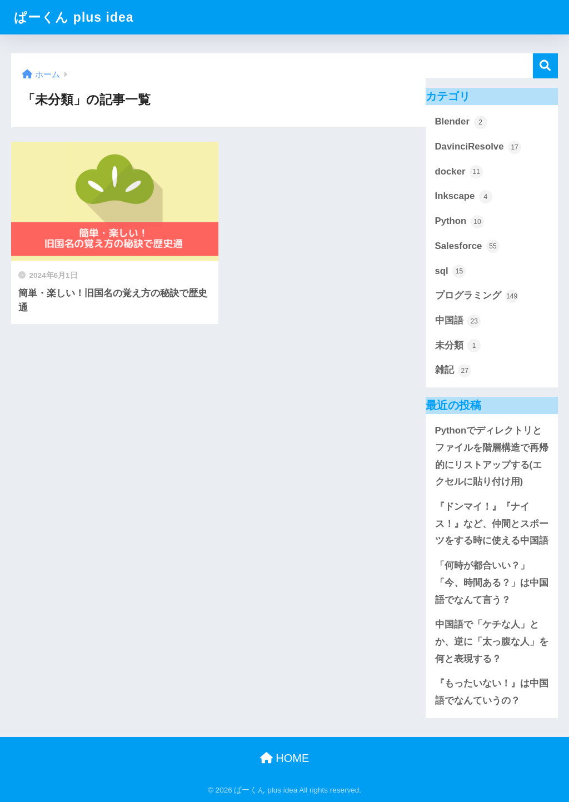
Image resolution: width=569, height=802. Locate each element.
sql (450, 271)
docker (459, 171)
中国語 (458, 321)
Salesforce (467, 246)
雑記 (453, 370)
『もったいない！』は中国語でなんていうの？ (491, 692)
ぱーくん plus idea (73, 17)
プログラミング (477, 296)
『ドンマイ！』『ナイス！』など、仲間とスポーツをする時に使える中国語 (491, 523)
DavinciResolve (478, 147)
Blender (461, 122)
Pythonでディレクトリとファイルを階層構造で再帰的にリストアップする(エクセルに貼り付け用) (491, 456)
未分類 (458, 345)
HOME (285, 758)
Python (459, 221)
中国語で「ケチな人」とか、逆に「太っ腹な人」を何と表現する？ (491, 641)
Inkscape (463, 196)
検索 (545, 65)
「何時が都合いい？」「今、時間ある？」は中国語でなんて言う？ (491, 582)
